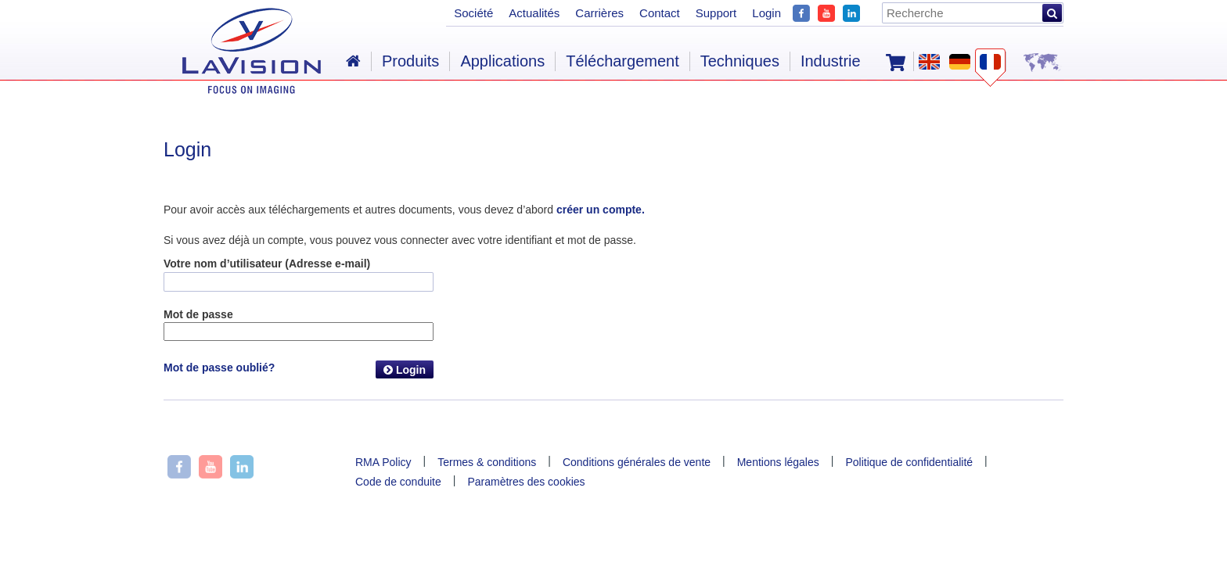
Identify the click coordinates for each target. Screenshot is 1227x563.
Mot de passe (198, 314)
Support (716, 13)
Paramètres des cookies (526, 481)
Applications (502, 61)
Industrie (831, 61)
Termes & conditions (486, 462)
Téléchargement (622, 61)
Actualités (534, 13)
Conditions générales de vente (637, 462)
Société (473, 13)
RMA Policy (383, 462)
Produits (410, 61)
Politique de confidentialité (909, 462)
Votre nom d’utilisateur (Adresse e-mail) (267, 263)
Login (404, 370)
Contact (659, 13)
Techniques (739, 61)
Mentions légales (778, 462)
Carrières (599, 13)
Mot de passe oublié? (219, 367)
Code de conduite (398, 481)
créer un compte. (600, 209)
